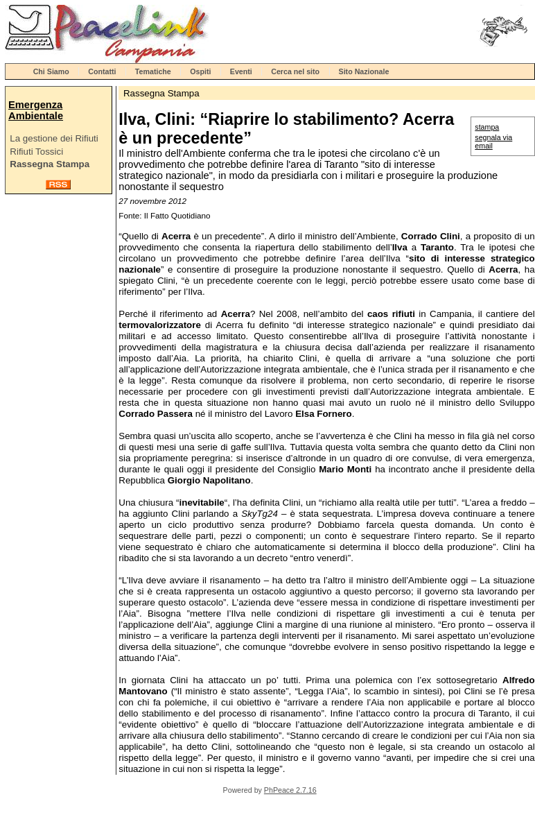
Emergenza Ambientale (35, 110)
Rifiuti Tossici (36, 151)
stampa (487, 127)
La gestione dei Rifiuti (54, 138)
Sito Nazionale (364, 71)
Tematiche (153, 71)
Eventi (241, 71)
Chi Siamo (51, 71)
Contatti (102, 71)
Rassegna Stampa (49, 164)
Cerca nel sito (295, 71)
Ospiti (200, 71)
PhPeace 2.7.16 (290, 790)
